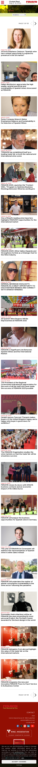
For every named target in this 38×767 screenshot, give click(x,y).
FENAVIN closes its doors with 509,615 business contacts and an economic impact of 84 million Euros (17, 487)
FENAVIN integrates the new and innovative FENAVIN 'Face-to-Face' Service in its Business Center (19, 684)
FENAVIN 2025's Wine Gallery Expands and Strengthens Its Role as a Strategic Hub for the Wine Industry (19, 253)
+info (22, 758)
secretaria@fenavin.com (28, 720)
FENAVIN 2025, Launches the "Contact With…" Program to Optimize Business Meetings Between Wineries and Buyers (18, 187)
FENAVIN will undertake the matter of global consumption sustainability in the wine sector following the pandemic (17, 583)
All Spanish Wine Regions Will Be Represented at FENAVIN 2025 (14, 320)
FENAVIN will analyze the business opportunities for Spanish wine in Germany (19, 519)
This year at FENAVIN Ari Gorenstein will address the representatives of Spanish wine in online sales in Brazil (17, 550)
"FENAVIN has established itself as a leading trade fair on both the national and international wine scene (18, 154)
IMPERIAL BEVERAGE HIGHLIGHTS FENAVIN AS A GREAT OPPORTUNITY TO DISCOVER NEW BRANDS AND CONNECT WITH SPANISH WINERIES (18, 287)
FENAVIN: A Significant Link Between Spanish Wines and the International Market (16, 352)
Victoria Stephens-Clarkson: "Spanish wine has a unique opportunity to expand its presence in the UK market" (19, 53)
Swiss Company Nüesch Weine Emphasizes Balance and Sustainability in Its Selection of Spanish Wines (18, 121)
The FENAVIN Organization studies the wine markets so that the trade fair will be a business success (18, 454)
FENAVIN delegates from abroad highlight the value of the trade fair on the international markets (18, 651)
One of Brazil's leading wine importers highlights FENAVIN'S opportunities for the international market (19, 220)
